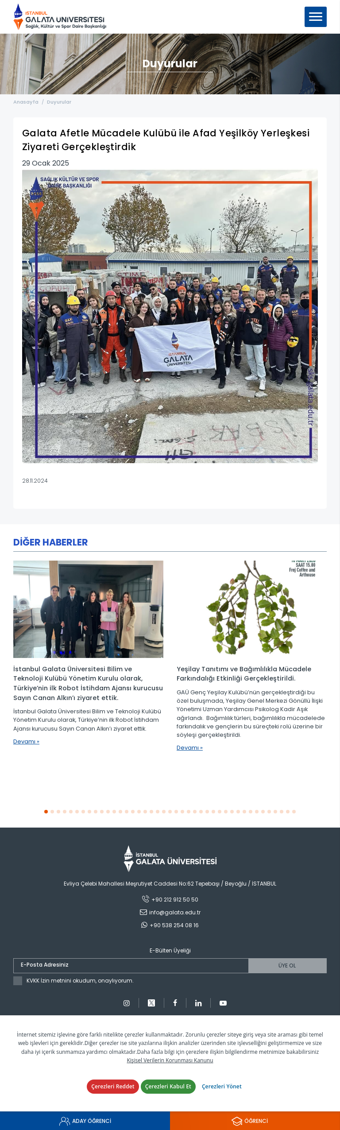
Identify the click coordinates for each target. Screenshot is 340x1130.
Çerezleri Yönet (222, 1086)
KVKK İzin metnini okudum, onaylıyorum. (80, 980)
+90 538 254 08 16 (174, 925)
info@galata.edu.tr (175, 912)
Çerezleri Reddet (113, 1086)
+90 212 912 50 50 (174, 899)
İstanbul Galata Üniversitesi (59, 17)
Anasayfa (26, 101)
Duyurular (60, 101)
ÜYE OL (287, 965)
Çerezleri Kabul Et (168, 1086)
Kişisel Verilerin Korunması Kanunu (170, 1060)
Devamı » (26, 741)
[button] (46, 811)
